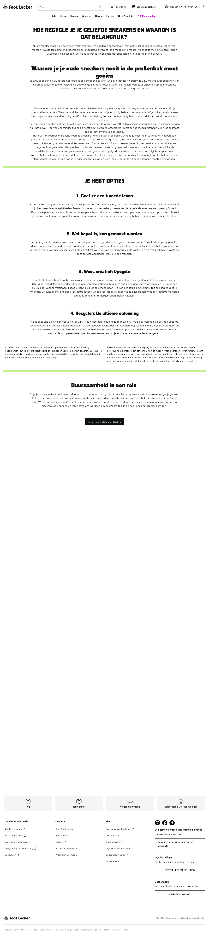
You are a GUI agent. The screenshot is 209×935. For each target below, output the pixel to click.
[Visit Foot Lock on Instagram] (157, 823)
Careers (60, 841)
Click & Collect (113, 835)
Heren (63, 16)
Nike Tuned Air (126, 16)
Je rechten (12, 854)
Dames (74, 16)
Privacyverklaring (15, 835)
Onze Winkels (114, 841)
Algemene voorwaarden (17, 841)
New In (98, 16)
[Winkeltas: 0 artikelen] (203, 7)
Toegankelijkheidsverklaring (20, 848)
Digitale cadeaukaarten (118, 848)
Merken (110, 16)
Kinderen (86, 16)
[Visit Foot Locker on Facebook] (164, 823)
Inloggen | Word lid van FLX (181, 6)
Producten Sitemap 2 (66, 854)
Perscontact (61, 835)
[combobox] (70, 6)
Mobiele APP (112, 861)
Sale (54, 16)
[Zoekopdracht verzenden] (100, 6)
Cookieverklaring (15, 828)
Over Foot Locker (64, 828)
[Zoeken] (70, 6)
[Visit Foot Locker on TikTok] (172, 823)
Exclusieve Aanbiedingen (120, 828)
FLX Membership (146, 16)
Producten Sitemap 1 (66, 848)
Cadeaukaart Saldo (117, 854)
